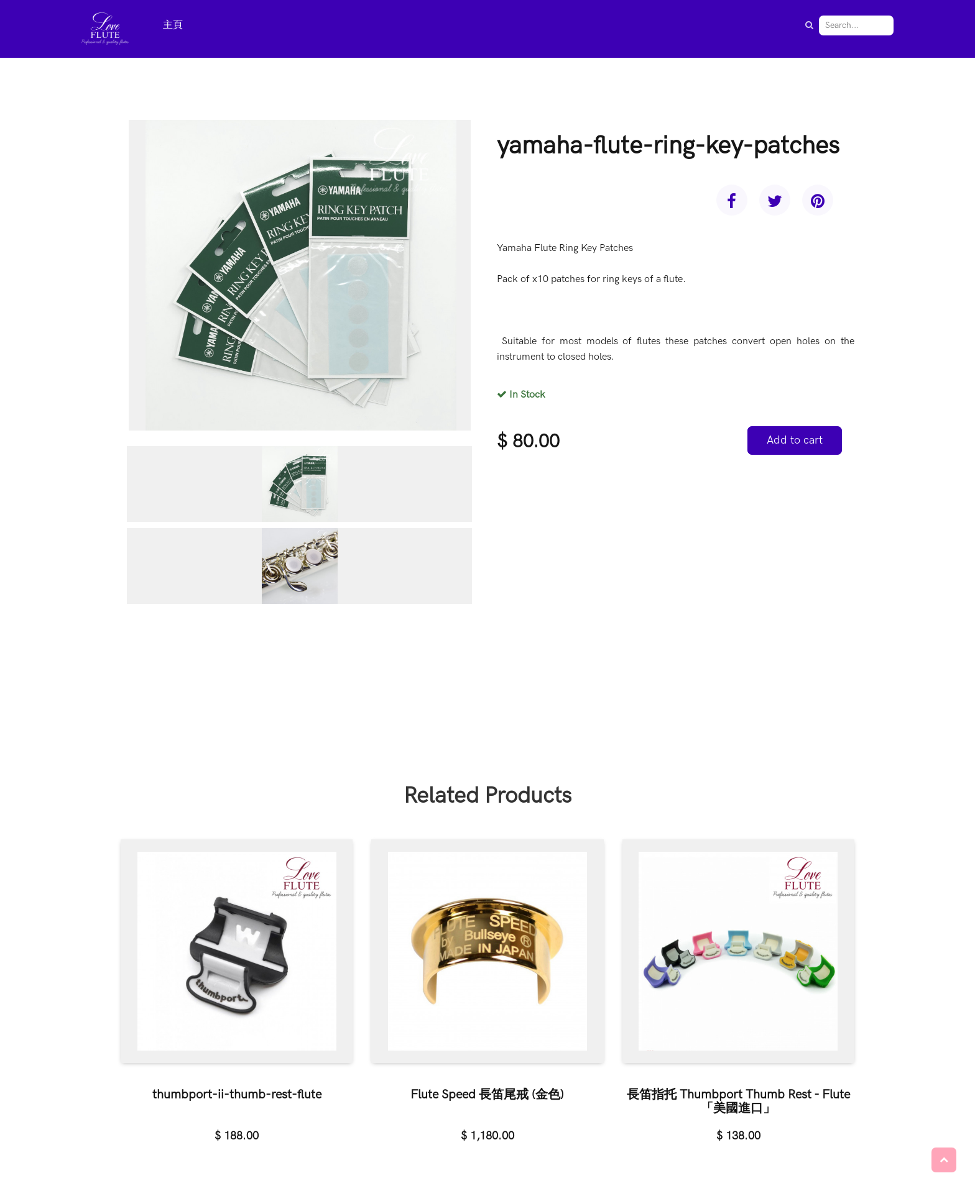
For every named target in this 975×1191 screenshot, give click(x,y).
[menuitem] (173, 26)
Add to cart (795, 440)
